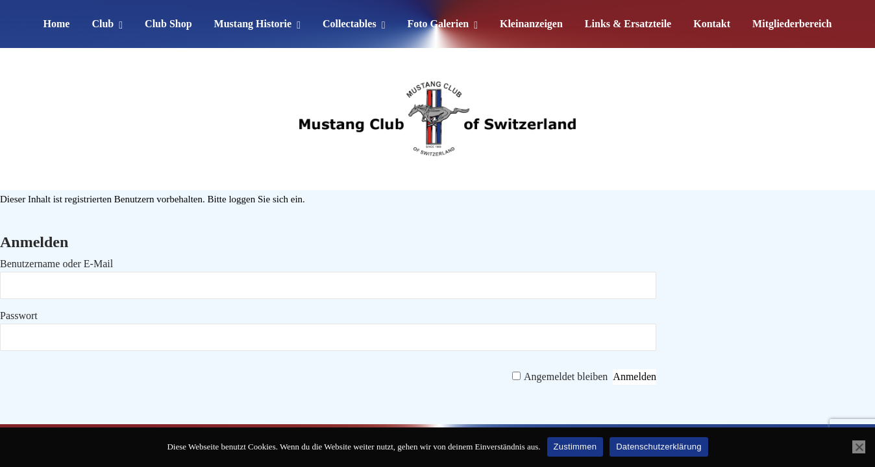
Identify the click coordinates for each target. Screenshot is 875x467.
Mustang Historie (253, 23)
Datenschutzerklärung (658, 446)
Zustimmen (575, 446)
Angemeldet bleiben (566, 376)
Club (103, 23)
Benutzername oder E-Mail (56, 263)
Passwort (19, 315)
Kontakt (711, 23)
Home (56, 23)
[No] (858, 446)
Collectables (349, 23)
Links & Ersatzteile (628, 23)
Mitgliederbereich (792, 23)
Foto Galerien (438, 23)
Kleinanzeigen (531, 23)
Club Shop (168, 23)
